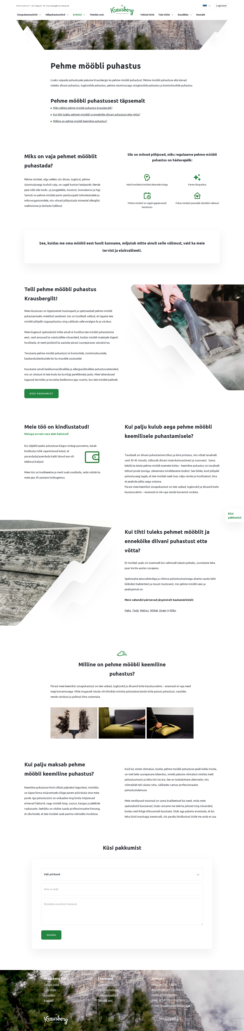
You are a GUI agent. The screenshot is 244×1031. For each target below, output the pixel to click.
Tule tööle (164, 14)
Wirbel (154, 610)
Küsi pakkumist (41, 393)
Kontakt (200, 14)
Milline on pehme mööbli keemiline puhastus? (80, 121)
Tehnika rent (97, 14)
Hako (128, 610)
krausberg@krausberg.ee (175, 1005)
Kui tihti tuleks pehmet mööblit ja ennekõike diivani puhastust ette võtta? (96, 114)
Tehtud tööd (147, 14)
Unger (162, 610)
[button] (207, 5)
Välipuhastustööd (55, 14)
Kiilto (173, 610)
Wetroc (144, 610)
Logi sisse (221, 6)
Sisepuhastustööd (27, 14)
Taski (135, 610)
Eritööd (77, 14)
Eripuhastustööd (108, 995)
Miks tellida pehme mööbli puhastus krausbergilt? (82, 107)
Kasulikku (183, 14)
